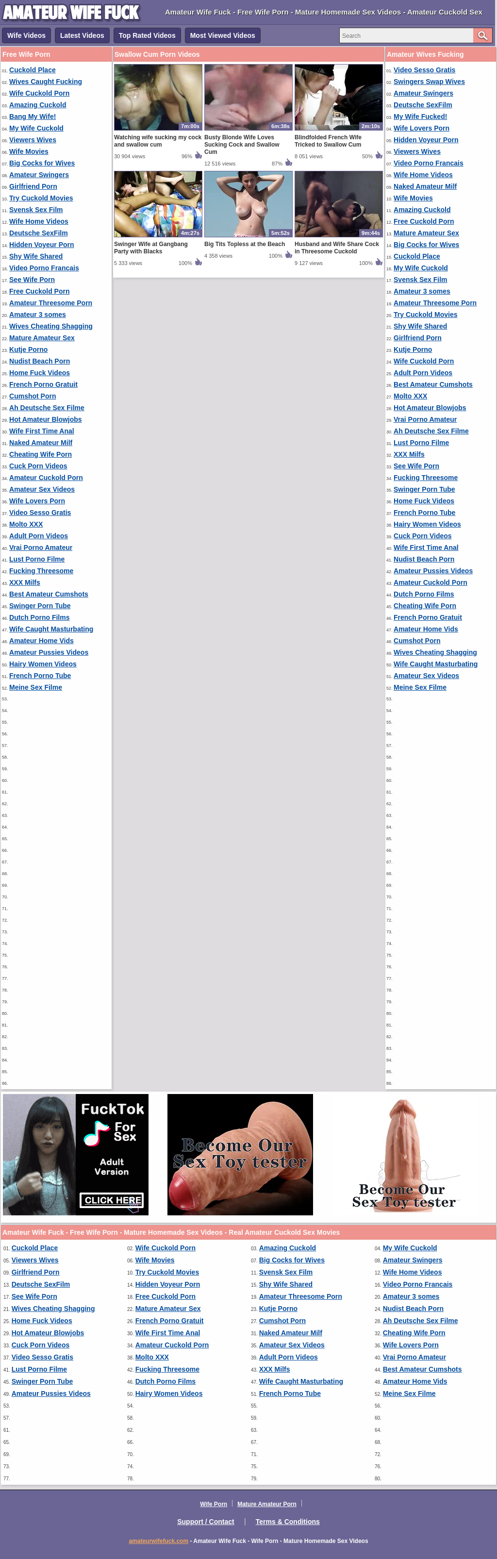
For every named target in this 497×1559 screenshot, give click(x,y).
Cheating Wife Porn (40, 454)
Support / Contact (205, 1522)
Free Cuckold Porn (39, 291)
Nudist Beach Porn (39, 361)
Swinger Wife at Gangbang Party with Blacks (151, 248)
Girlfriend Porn (33, 186)
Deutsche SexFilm (38, 233)
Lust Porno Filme (37, 559)
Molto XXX (26, 524)
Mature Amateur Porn (267, 1504)
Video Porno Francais (44, 268)
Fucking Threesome (41, 571)
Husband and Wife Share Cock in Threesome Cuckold (337, 248)
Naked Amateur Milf (40, 443)
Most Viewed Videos (222, 35)
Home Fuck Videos (39, 373)
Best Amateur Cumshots (48, 594)
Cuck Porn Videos (38, 466)
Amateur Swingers (39, 175)
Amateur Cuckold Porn (46, 477)
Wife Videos (26, 35)
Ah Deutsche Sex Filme (46, 408)
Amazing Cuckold (37, 105)
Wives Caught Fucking (45, 81)
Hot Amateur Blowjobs (45, 419)
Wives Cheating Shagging (51, 326)
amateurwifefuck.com (158, 1541)
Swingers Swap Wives (429, 81)
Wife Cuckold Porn (39, 93)
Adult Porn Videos (38, 536)
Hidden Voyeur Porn (41, 245)
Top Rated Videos (147, 35)
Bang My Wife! (32, 116)
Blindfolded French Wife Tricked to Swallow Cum (328, 141)
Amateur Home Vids (41, 641)
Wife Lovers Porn (37, 501)
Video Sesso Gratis (40, 512)
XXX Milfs (24, 582)
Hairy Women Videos (43, 664)
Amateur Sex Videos (42, 489)
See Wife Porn (32, 279)
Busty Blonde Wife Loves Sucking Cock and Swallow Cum (242, 144)
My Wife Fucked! (420, 116)
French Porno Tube (40, 676)
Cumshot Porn (32, 396)
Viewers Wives (32, 140)
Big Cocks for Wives (42, 163)
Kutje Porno (28, 349)
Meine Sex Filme (35, 687)
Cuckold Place (32, 70)
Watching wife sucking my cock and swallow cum (157, 141)
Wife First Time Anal (41, 431)
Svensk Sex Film (36, 210)
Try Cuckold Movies (41, 198)
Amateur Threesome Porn (50, 303)
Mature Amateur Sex (42, 338)
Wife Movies (29, 151)
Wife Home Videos (38, 221)
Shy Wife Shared (36, 256)
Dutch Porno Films (39, 617)
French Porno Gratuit (43, 384)
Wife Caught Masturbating (51, 629)
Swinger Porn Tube (40, 606)
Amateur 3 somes (37, 314)
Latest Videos (82, 35)
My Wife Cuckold (36, 128)
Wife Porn (213, 1504)
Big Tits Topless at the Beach (244, 244)
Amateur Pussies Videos (48, 652)
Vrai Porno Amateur (40, 547)
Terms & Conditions (288, 1522)
